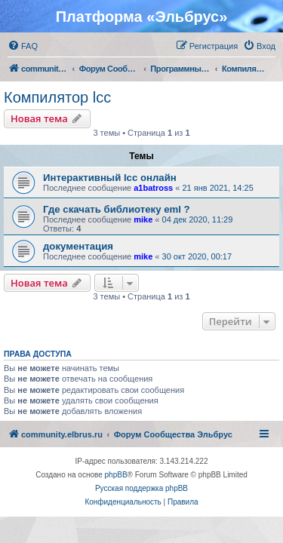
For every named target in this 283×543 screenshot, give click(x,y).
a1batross (153, 187)
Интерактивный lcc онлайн (110, 177)
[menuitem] (23, 46)
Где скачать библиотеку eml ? (116, 209)
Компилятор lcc (57, 97)
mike (143, 219)
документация (78, 246)
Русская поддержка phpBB (141, 488)
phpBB (116, 475)
